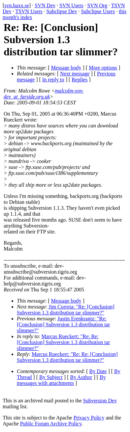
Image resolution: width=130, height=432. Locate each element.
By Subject (51, 377)
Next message (74, 73)
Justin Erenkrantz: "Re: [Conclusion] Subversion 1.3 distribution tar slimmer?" (63, 324)
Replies (79, 79)
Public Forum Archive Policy (50, 423)
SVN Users (71, 5)
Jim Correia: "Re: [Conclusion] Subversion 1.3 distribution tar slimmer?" (65, 309)
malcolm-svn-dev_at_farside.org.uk (44, 93)
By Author (81, 377)
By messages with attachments (61, 380)
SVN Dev (45, 5)
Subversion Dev (100, 400)
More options (103, 67)
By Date (98, 371)
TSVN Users (28, 11)
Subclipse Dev (62, 11)
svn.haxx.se (16, 5)
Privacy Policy (89, 417)
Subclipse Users (98, 11)
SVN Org (97, 5)
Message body (66, 67)
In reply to (53, 79)
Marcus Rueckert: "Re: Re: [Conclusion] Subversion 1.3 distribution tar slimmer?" (63, 342)
